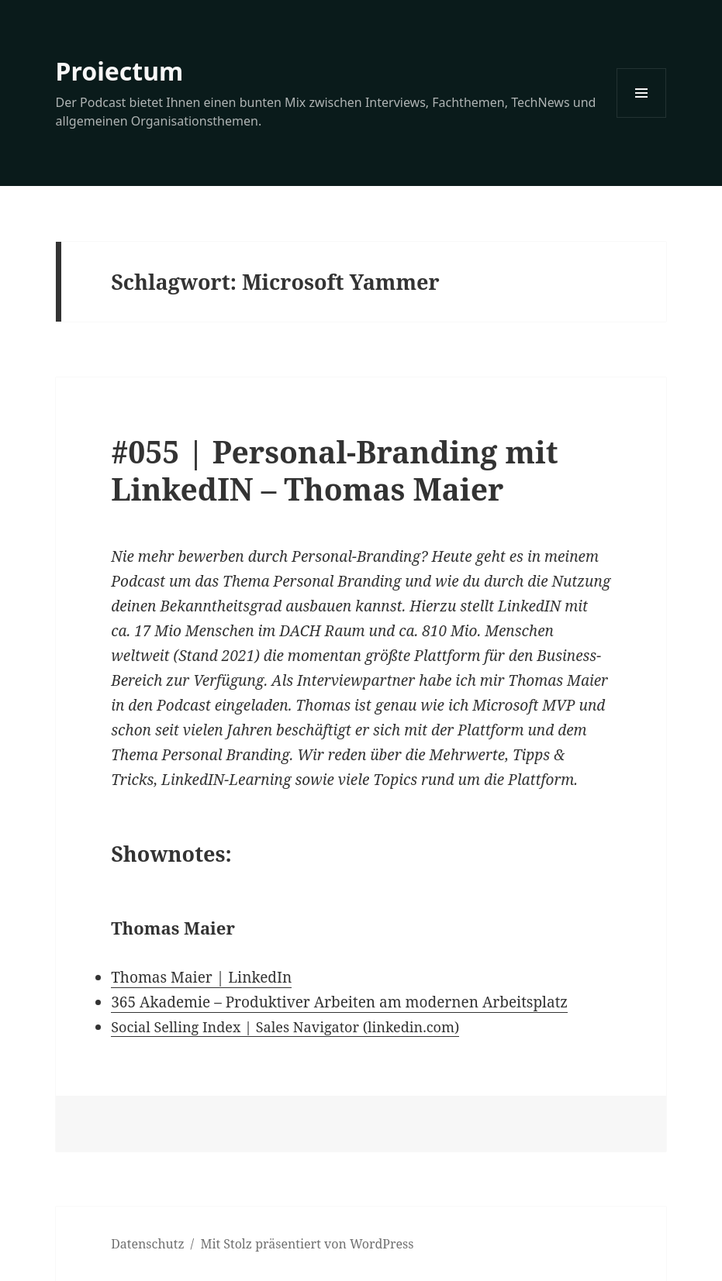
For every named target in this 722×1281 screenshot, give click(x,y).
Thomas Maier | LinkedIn (201, 977)
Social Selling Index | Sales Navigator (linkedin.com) (285, 1027)
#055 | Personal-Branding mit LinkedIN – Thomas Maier (334, 470)
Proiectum (120, 71)
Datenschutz (147, 1243)
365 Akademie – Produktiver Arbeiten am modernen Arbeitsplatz (339, 1002)
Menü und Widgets (641, 117)
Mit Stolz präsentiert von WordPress (306, 1243)
